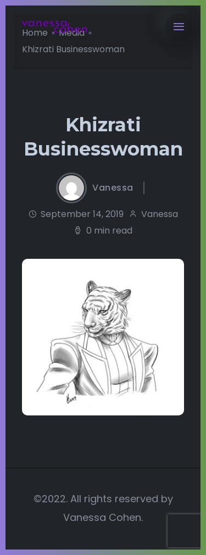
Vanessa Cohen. (103, 517)
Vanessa (112, 188)
